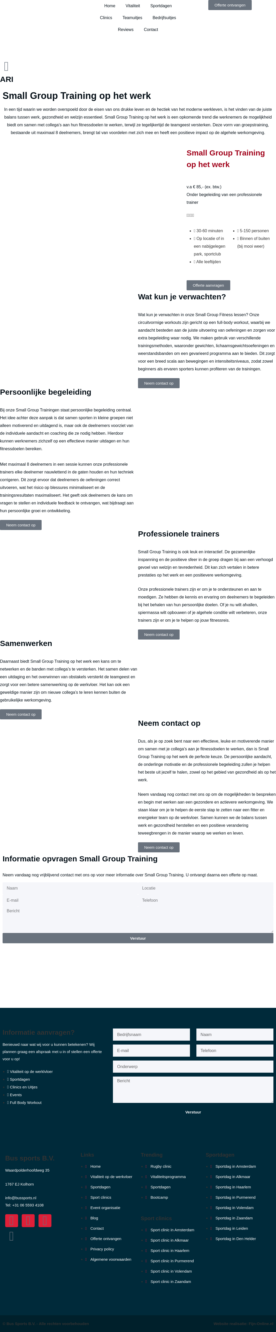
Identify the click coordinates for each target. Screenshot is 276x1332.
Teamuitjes (132, 17)
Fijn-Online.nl (261, 1323)
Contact (151, 29)
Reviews (125, 29)
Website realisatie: (231, 1323)
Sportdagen (161, 6)
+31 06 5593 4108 (28, 1205)
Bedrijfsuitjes (164, 17)
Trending (152, 1155)
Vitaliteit (133, 6)
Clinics (106, 17)
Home (109, 6)
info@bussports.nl (20, 1198)
